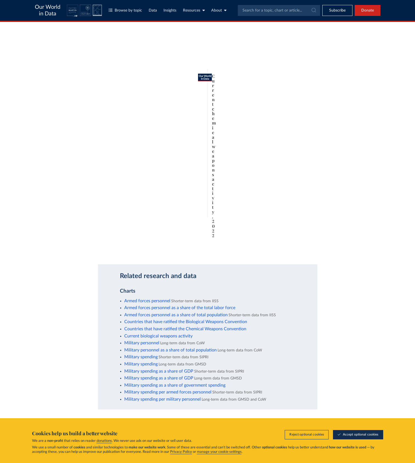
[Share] (268, 249)
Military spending (141, 357)
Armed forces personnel (147, 301)
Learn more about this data (185, 237)
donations (104, 441)
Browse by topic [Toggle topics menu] (125, 10)
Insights (169, 10)
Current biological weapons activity (158, 336)
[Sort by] (324, 59)
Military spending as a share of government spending (174, 385)
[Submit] (313, 10)
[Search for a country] (329, 46)
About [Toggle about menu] (219, 10)
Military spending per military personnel (162, 399)
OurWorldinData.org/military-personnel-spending (85, 251)
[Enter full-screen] (279, 249)
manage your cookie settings (219, 452)
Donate (367, 10)
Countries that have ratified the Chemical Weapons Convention (185, 329)
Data (153, 10)
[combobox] (279, 10)
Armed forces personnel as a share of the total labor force (179, 308)
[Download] (257, 249)
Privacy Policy (181, 452)
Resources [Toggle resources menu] (194, 10)
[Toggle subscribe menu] (337, 10)
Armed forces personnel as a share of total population (176, 315)
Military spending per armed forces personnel (167, 392)
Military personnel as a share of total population (170, 350)
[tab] (61, 57)
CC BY (127, 251)
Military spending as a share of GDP (158, 371)
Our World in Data (47, 10)
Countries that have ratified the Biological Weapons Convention (185, 322)
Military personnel (141, 343)
